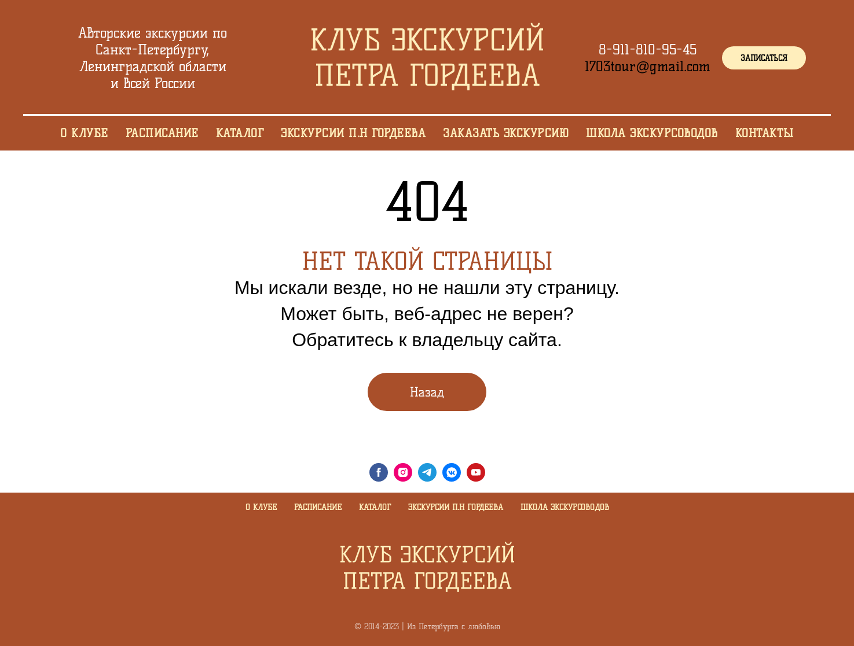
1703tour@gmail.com (647, 66)
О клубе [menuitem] (84, 133)
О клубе (261, 507)
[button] (764, 57)
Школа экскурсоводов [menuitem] (652, 133)
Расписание (318, 507)
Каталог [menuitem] (240, 133)
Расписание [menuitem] (162, 133)
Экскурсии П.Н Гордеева (455, 507)
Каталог (375, 507)
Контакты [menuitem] (764, 133)
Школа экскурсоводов (565, 507)
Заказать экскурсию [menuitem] (506, 133)
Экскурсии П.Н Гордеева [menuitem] (353, 133)
